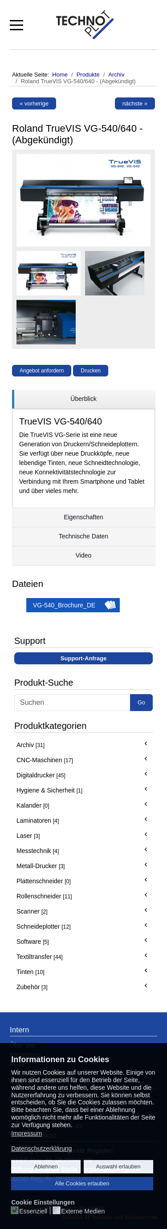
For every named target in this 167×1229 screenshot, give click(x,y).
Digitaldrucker (40, 775)
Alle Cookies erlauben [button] (82, 1183)
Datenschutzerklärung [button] (41, 1148)
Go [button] (141, 702)
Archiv (30, 744)
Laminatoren (37, 820)
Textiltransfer (39, 956)
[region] (83, 399)
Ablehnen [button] (46, 1167)
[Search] (72, 702)
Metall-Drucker (40, 865)
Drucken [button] (91, 371)
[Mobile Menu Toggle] (16, 24)
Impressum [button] (26, 1133)
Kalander (32, 805)
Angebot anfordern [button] (42, 371)
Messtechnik (37, 850)
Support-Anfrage (83, 658)
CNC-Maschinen (44, 760)
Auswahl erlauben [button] (118, 1167)
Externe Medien (83, 1211)
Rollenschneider (44, 896)
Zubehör (32, 986)
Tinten (30, 971)
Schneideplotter (43, 926)
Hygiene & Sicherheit (49, 790)
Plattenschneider (43, 881)
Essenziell (33, 1211)
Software (32, 941)
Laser (28, 835)
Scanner (32, 911)
